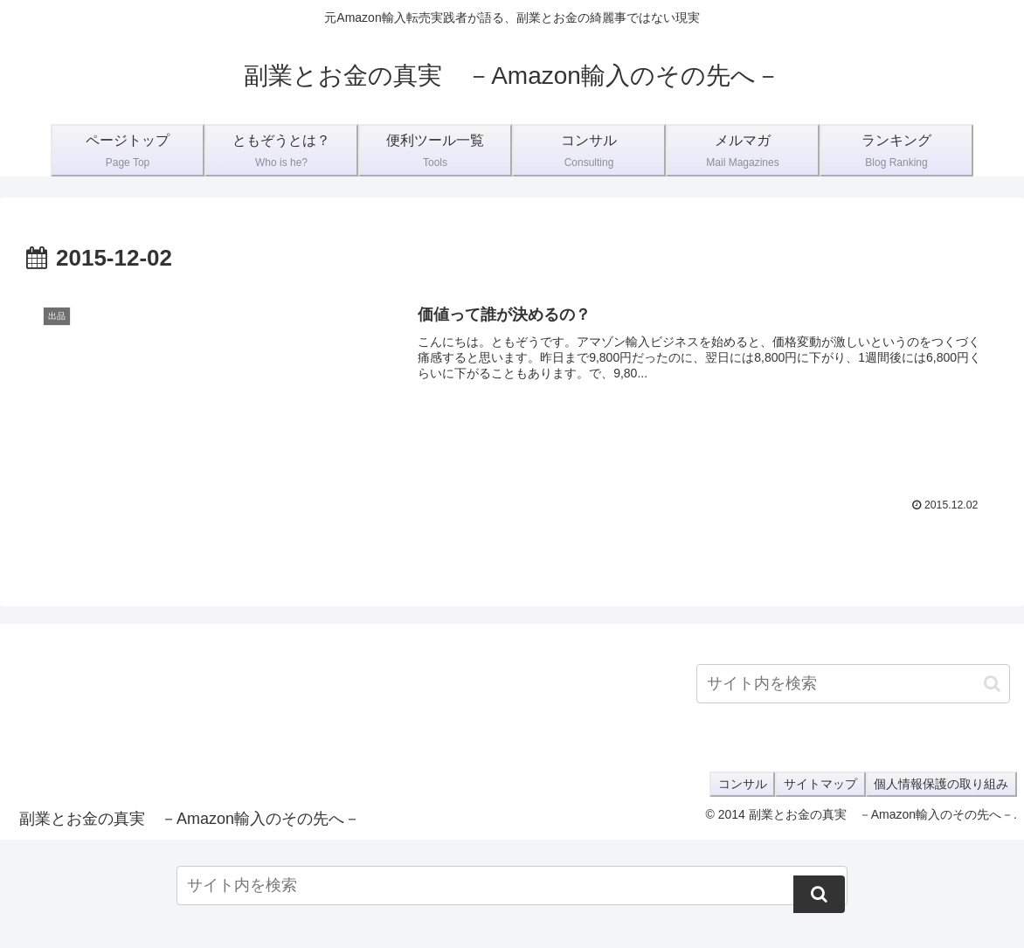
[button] (992, 684)
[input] (853, 683)
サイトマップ (814, 784)
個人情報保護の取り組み (939, 784)
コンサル (732, 784)
